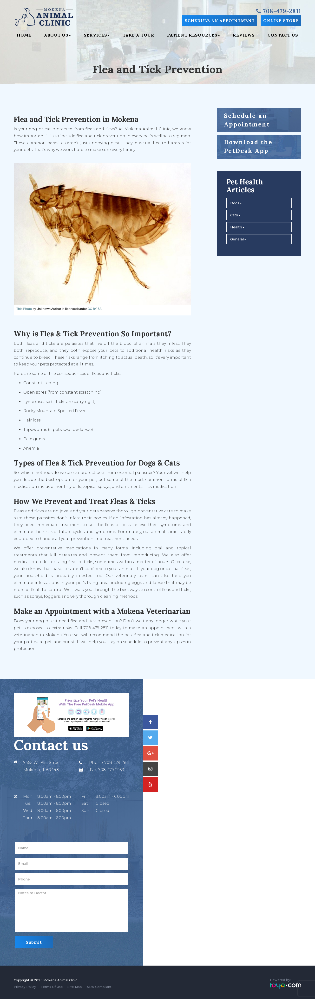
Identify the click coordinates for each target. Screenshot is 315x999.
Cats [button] (235, 215)
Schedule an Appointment (220, 20)
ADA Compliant (99, 987)
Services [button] (97, 35)
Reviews (244, 35)
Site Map (74, 987)
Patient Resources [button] (193, 35)
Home (24, 35)
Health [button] (237, 227)
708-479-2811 (117, 762)
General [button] (238, 239)
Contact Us (283, 35)
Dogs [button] (236, 203)
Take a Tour (138, 35)
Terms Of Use (52, 987)
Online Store (281, 20)
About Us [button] (57, 35)
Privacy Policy (25, 987)
